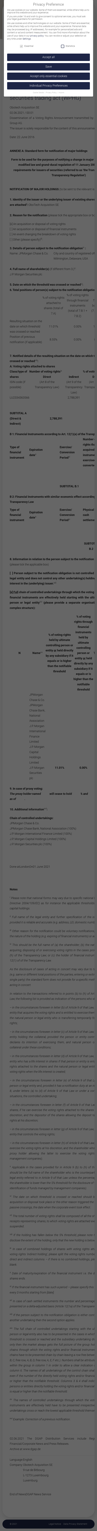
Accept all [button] (48, 57)
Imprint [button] (61, 93)
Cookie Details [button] (38, 93)
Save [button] (48, 66)
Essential (26, 46)
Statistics (68, 46)
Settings (27, 38)
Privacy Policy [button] (51, 93)
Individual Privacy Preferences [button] (49, 85)
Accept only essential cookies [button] (48, 76)
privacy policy (37, 35)
